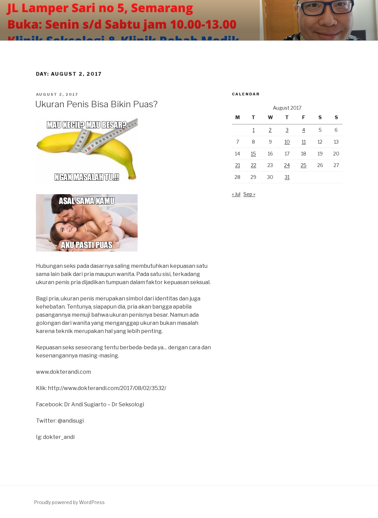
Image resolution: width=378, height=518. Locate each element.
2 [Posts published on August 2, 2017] (270, 130)
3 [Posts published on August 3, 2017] (287, 130)
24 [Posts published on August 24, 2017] (287, 165)
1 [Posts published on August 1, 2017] (254, 130)
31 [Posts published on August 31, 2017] (287, 177)
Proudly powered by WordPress (69, 502)
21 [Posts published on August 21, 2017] (237, 165)
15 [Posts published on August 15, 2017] (253, 153)
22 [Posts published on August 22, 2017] (253, 165)
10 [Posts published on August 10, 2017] (287, 142)
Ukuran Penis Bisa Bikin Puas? (96, 104)
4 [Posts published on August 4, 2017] (303, 130)
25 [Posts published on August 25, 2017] (303, 165)
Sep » (249, 194)
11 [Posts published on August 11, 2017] (304, 142)
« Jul (236, 194)
